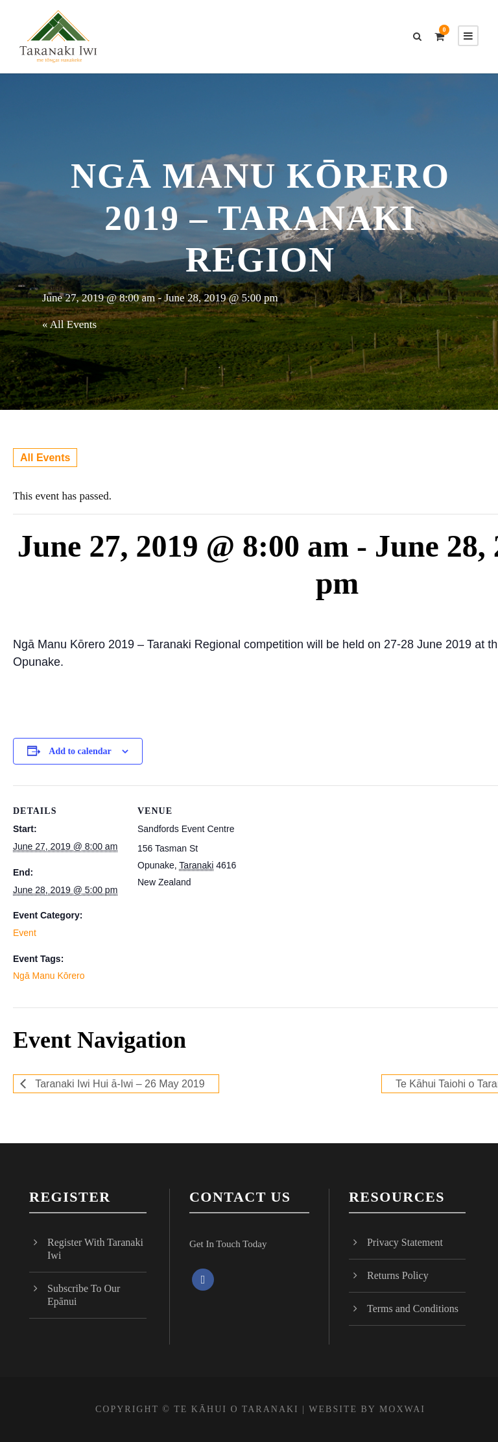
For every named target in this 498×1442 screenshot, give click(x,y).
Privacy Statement (405, 1242)
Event (24, 933)
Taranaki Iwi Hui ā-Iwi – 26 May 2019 (118, 1083)
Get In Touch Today (228, 1244)
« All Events (69, 324)
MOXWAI (402, 1409)
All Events (45, 457)
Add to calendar (80, 751)
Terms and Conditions (412, 1308)
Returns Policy (398, 1275)
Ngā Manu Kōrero (49, 976)
